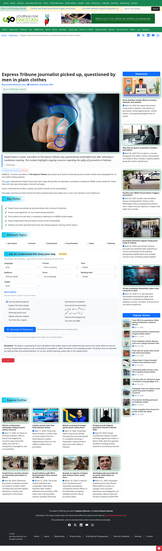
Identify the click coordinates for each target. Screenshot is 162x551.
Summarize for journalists (75, 305)
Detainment (51, 243)
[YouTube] (87, 525)
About (12, 3)
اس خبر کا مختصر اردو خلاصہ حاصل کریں (75, 309)
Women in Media (86, 29)
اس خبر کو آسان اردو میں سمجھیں (74, 313)
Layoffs (81, 3)
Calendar (105, 3)
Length (7, 282)
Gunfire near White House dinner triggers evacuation (58, 8)
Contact (134, 3)
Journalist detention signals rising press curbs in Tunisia (111, 8)
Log (138, 29)
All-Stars (20, 3)
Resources (96, 3)
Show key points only (17, 312)
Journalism (11, 243)
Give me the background (75, 317)
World (47, 29)
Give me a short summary (19, 309)
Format (45, 263)
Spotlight (63, 29)
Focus (44, 272)
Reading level (86, 272)
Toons (45, 3)
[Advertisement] (81, 55)
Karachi (31, 243)
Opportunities (101, 29)
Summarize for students (75, 302)
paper (7, 181)
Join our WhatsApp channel (13, 8)
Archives (114, 3)
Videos (132, 29)
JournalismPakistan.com (115, 515)
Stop (24, 170)
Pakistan (23, 29)
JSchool (112, 29)
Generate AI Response (20, 329)
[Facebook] (69, 525)
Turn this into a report (18, 320)
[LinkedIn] (81, 525)
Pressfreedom (71, 243)
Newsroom (13, 29)
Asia (30, 29)
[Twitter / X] (75, 525)
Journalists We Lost (33, 3)
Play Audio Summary (11, 170)
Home (6, 3)
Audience (8, 272)
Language (8, 263)
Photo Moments (56, 3)
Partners (145, 29)
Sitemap (138, 536)
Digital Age (73, 29)
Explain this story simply (19, 305)
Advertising (124, 3)
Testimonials (59, 536)
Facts (88, 3)
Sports (54, 29)
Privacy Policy (75, 536)
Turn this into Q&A (72, 321)
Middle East (39, 29)
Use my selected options (19, 302)
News (90, 243)
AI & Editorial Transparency (97, 536)
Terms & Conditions (121, 536)
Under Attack (70, 3)
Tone (83, 263)
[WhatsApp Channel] (92, 525)
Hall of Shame (122, 29)
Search (155, 9)
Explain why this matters (19, 316)
